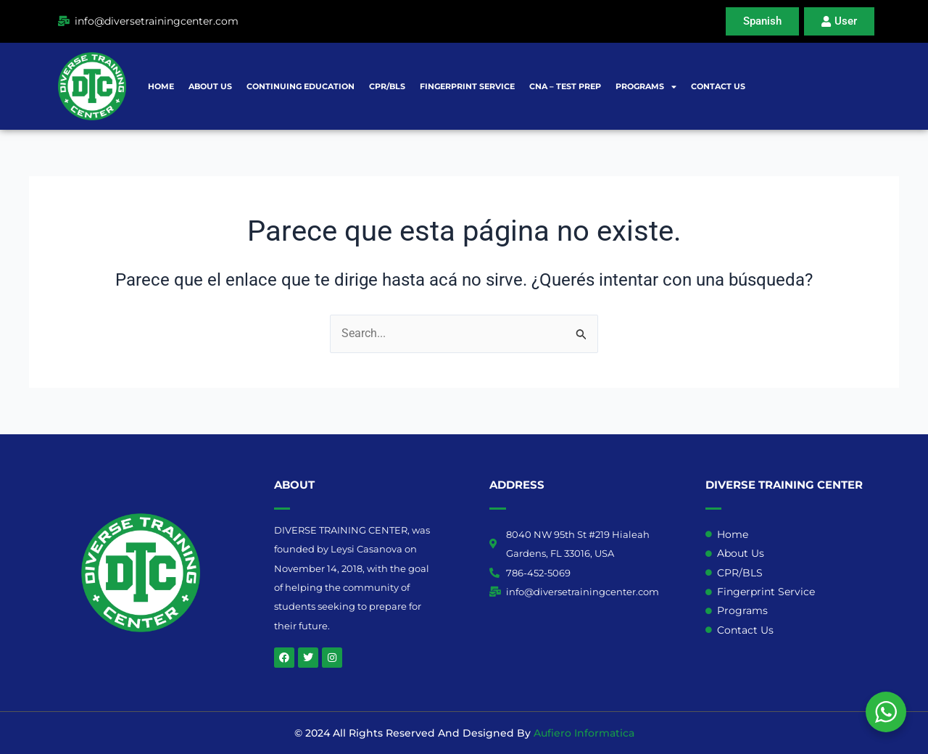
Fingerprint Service (467, 86)
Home (161, 86)
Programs (646, 86)
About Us (210, 86)
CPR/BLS (387, 86)
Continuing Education (300, 86)
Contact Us (718, 86)
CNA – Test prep (565, 86)
